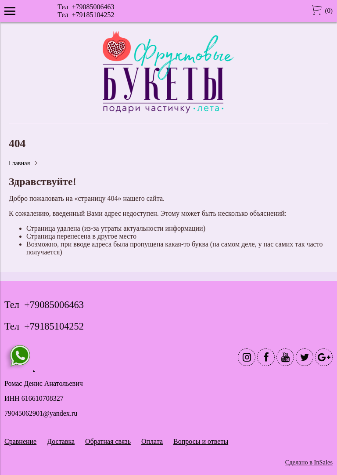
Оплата (152, 441)
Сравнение (20, 441)
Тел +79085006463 (85, 7)
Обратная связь (108, 441)
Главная (19, 163)
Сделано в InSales (309, 462)
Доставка (61, 441)
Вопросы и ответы (200, 441)
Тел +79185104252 (85, 14)
